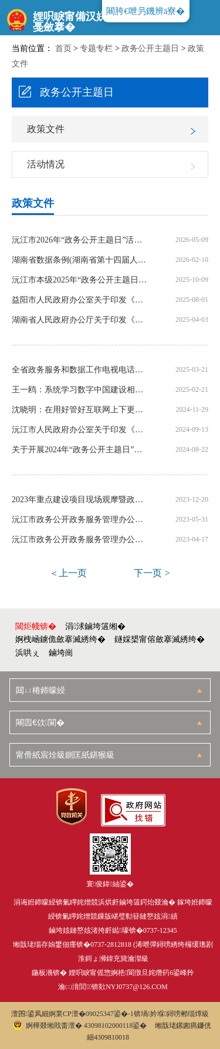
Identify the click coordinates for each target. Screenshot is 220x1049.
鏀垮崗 (61, 652)
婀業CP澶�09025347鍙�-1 (91, 1014)
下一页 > (152, 573)
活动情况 (46, 164)
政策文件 (46, 129)
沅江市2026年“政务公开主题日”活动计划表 (81, 240)
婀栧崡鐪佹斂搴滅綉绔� (60, 639)
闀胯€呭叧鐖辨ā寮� (145, 11)
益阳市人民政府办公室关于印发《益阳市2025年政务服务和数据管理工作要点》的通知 (81, 300)
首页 (63, 48)
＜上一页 (68, 573)
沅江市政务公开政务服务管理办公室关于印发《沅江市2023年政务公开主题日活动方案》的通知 (81, 540)
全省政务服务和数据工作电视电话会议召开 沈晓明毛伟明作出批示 (81, 370)
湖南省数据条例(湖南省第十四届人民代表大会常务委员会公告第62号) (81, 260)
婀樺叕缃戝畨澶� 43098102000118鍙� (80, 1025)
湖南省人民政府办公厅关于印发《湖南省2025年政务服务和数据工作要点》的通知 (81, 320)
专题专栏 (96, 48)
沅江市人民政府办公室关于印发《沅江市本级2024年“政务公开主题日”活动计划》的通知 (81, 430)
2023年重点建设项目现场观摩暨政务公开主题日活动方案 (81, 500)
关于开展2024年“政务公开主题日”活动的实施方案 (81, 450)
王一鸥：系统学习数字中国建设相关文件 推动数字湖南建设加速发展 (81, 390)
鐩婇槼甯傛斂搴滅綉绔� (159, 639)
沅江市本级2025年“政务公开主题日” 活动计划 (81, 280)
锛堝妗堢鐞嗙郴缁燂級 (171, 1014)
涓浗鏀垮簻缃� (95, 626)
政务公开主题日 (150, 48)
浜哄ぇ (27, 652)
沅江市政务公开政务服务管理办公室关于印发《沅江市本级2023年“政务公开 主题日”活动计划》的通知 (81, 520)
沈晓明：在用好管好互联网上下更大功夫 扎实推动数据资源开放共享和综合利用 (81, 410)
